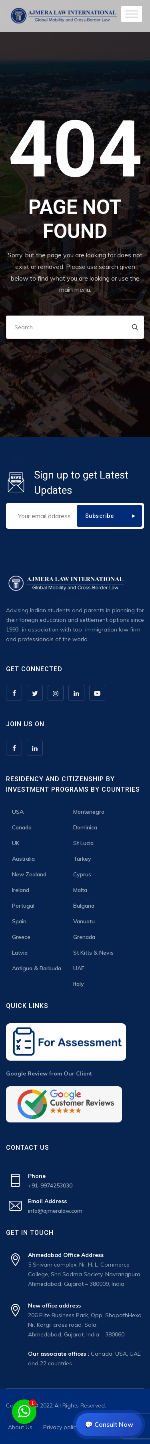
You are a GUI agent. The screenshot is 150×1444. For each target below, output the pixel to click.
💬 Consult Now (109, 1424)
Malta (80, 890)
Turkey (82, 858)
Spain (19, 921)
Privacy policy (61, 1427)
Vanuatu (84, 921)
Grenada (84, 937)
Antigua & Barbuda (36, 968)
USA (18, 811)
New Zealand (29, 874)
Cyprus (82, 874)
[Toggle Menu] (131, 14)
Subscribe (99, 516)
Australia (23, 858)
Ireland (20, 890)
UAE (78, 968)
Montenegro (88, 811)
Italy (78, 984)
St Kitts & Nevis (93, 952)
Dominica (85, 827)
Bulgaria (83, 905)
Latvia (20, 952)
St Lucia (83, 843)
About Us (20, 1427)
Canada (22, 827)
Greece (21, 937)
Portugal (23, 905)
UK (16, 843)
